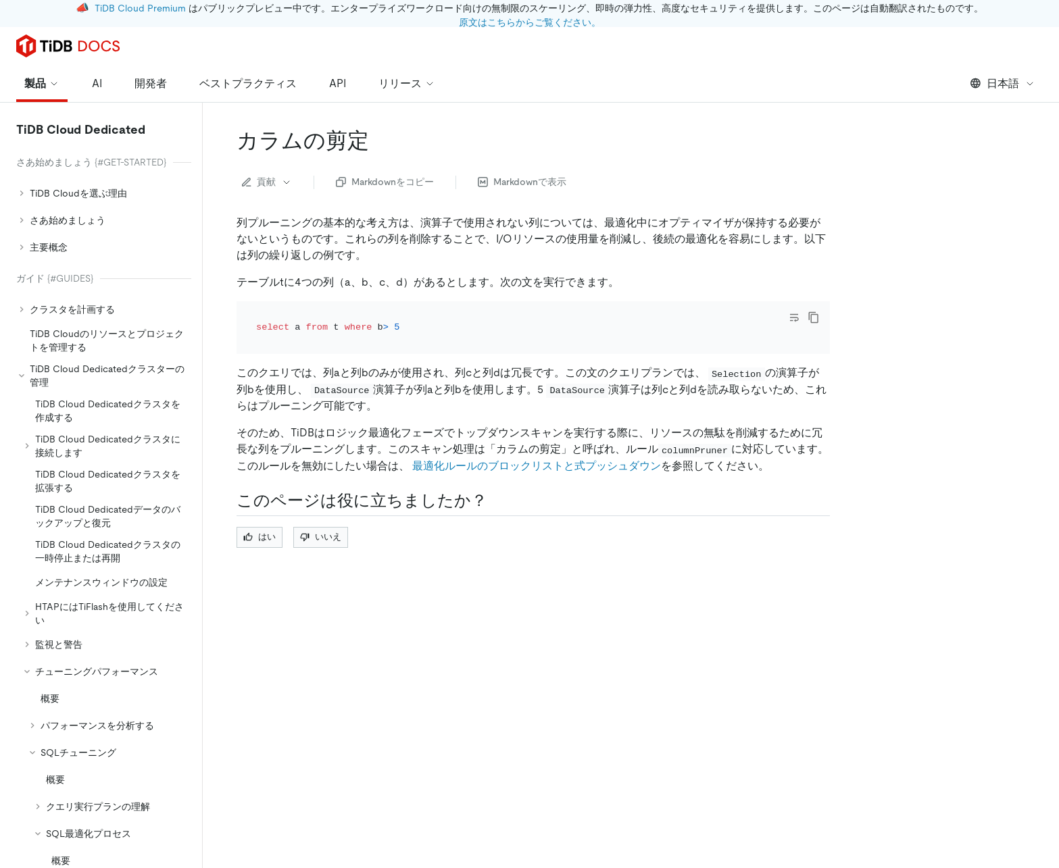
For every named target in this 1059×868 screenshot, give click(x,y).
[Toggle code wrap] (794, 317)
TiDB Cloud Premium (140, 8)
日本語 (1002, 83)
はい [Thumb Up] (259, 518)
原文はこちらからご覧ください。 (530, 22)
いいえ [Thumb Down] (320, 518)
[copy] (813, 317)
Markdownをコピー (385, 181)
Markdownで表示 (522, 181)
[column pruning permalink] (380, 140)
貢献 (267, 181)
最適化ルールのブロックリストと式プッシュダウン (536, 446)
